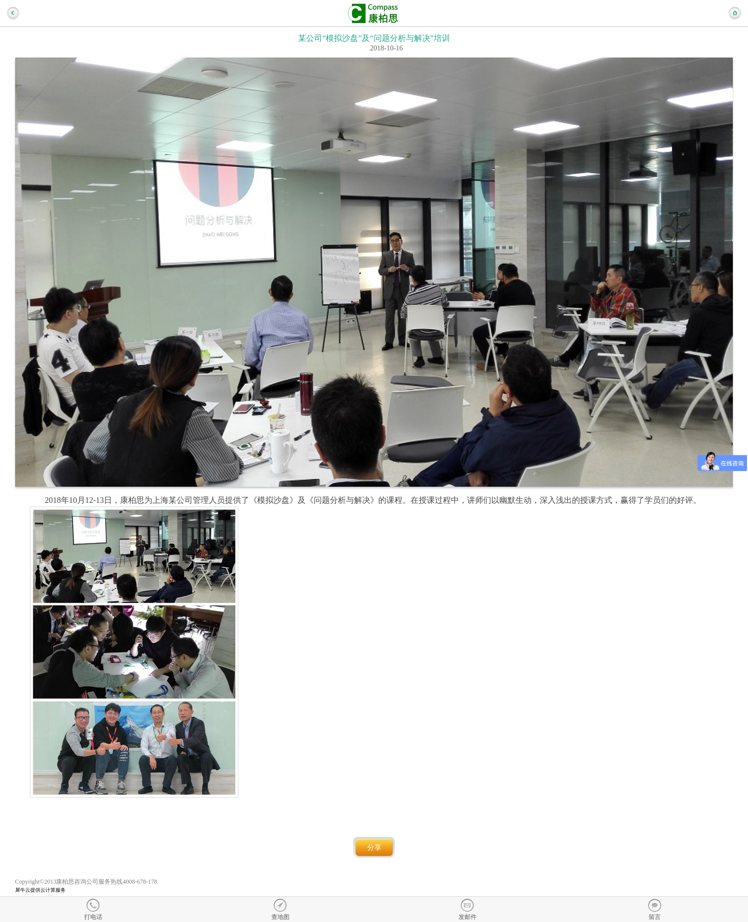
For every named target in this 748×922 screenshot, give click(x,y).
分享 (374, 847)
